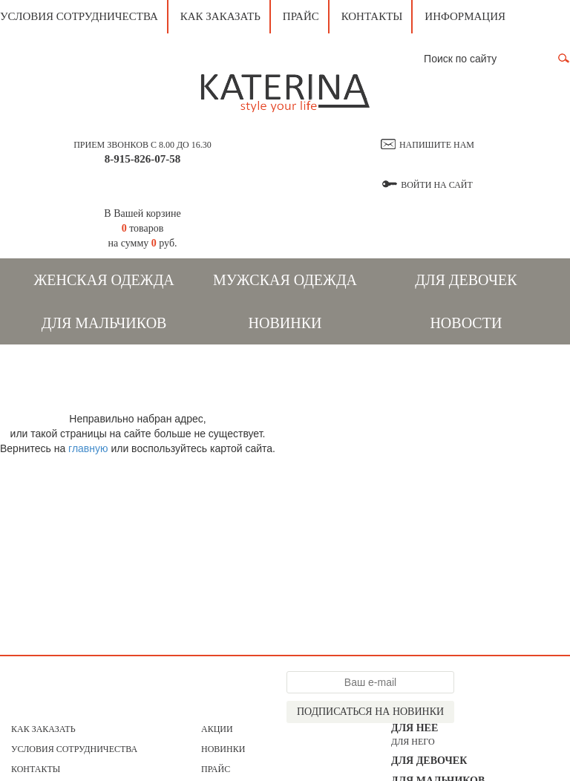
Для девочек (466, 280)
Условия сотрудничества (79, 16)
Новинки (285, 323)
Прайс (301, 16)
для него (413, 741)
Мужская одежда (285, 280)
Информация (465, 16)
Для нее (414, 727)
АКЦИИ (217, 729)
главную (88, 448)
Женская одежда (103, 280)
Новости (466, 323)
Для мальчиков (104, 323)
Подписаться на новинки (370, 711)
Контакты (372, 16)
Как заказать (220, 16)
